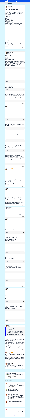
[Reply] (23, 47)
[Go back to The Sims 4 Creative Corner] (16, 373)
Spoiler (7, 68)
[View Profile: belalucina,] (6, 383)
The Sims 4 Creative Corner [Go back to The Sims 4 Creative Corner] (8, 3)
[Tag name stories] (6, 46)
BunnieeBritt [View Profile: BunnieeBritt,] (9, 391)
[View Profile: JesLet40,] (6, 402)
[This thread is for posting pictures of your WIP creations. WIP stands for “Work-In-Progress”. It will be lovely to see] (16, 411)
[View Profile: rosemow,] (6, 409)
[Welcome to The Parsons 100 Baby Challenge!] (16, 390)
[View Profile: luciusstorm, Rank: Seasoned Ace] (6, 7)
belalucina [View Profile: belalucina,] (9, 386)
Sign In (24, 1)
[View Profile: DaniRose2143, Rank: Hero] (6, 169)
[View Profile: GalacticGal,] (6, 395)
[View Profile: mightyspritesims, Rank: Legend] (6, 208)
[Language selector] (17, 1)
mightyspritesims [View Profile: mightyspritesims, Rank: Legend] (9, 207)
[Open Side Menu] (5, 1)
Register (21, 1)
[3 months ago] (12, 386)
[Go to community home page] (8, 1)
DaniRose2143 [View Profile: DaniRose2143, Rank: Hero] (9, 168)
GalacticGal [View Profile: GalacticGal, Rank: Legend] (9, 325)
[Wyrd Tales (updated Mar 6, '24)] (10, 53)
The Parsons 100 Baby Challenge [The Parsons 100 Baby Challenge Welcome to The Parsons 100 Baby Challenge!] (12, 389)
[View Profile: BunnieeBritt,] (6, 390)
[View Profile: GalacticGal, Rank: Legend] (6, 326)
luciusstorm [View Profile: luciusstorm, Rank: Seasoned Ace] (9, 6)
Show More (6, 370)
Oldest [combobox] (23, 50)
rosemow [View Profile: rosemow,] (9, 412)
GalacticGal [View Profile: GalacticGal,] (9, 398)
